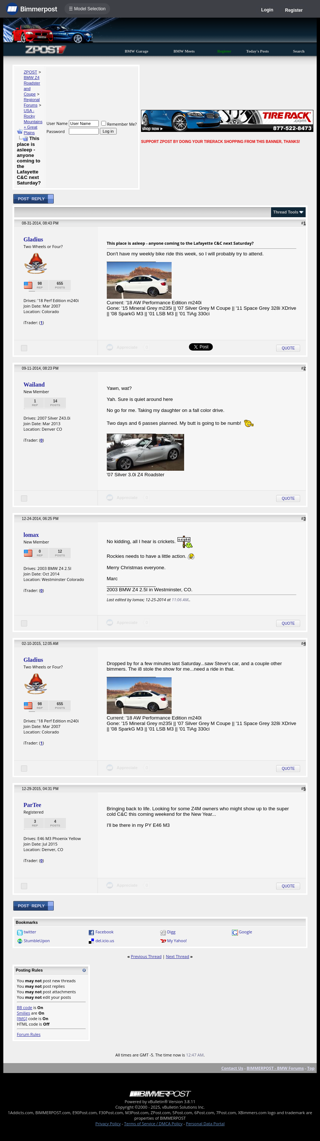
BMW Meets (184, 51)
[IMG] (22, 1018)
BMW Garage (136, 51)
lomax (31, 535)
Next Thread (177, 956)
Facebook (104, 931)
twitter (30, 931)
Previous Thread (146, 956)
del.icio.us (104, 940)
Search (299, 51)
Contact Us (232, 1068)
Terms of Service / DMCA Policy (153, 1123)
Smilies (23, 1013)
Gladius (33, 239)
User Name (57, 123)
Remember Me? (119, 124)
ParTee (32, 805)
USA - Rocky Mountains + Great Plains (33, 121)
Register (294, 10)
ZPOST (30, 72)
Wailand (34, 384)
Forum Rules (29, 1034)
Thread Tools (285, 212)
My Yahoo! (177, 940)
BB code (24, 1007)
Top (310, 1068)
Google (245, 931)
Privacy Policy (108, 1123)
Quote (288, 348)
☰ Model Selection (87, 8)
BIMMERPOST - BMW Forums (275, 1068)
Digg (171, 931)
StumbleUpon (37, 940)
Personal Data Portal (205, 1123)
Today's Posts (257, 51)
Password (55, 131)
